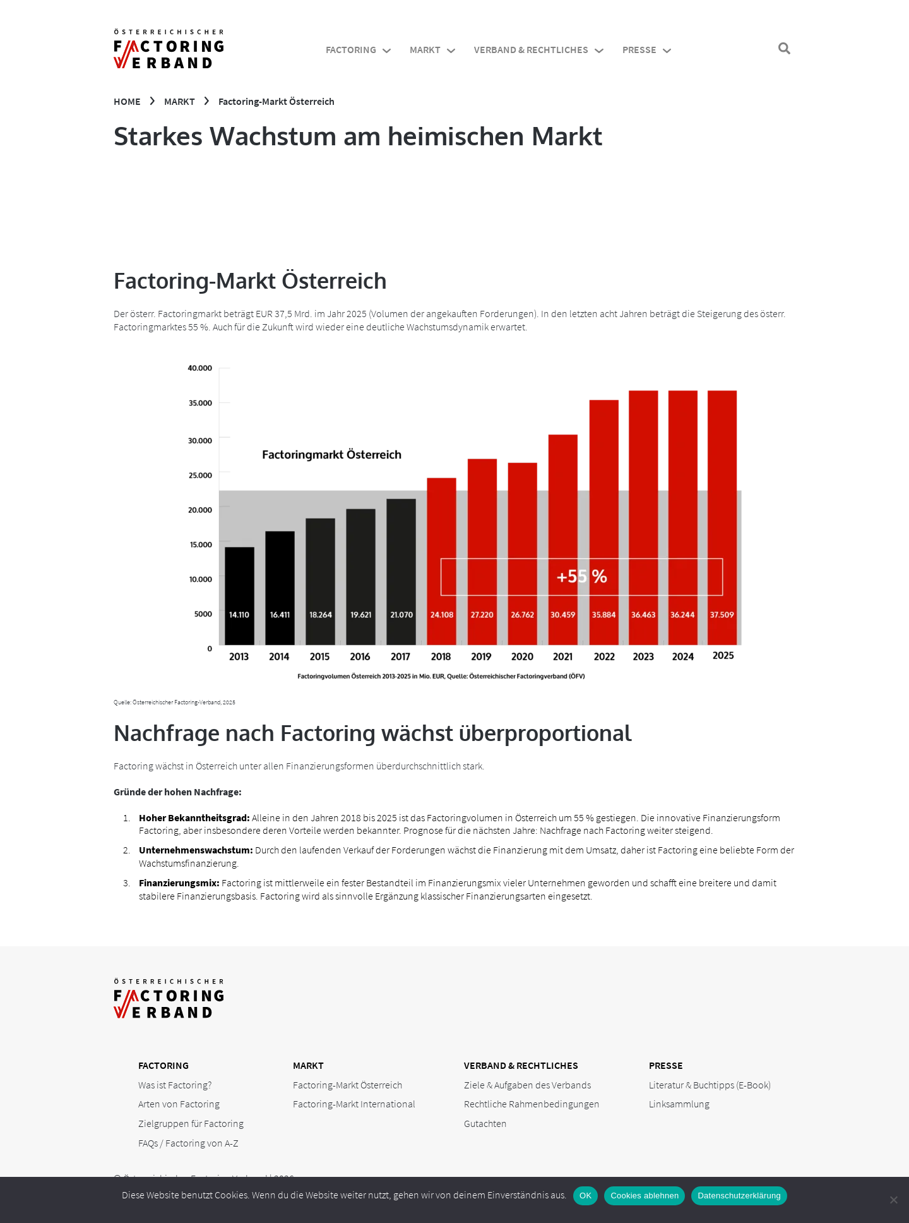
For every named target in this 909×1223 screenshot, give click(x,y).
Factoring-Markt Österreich (347, 1084)
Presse (666, 1065)
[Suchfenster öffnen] (784, 49)
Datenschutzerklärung (739, 1195)
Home (127, 101)
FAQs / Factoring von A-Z (188, 1142)
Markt (179, 101)
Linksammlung (679, 1103)
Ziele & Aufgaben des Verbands (527, 1084)
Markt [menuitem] (425, 49)
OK (585, 1195)
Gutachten (485, 1123)
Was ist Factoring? (174, 1084)
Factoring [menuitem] (351, 49)
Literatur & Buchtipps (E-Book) (710, 1084)
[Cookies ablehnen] (893, 1199)
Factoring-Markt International (354, 1103)
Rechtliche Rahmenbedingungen (532, 1103)
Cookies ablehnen (644, 1195)
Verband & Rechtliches (521, 1065)
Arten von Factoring (179, 1103)
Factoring (163, 1065)
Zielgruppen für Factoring (191, 1123)
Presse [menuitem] (639, 49)
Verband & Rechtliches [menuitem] (531, 49)
